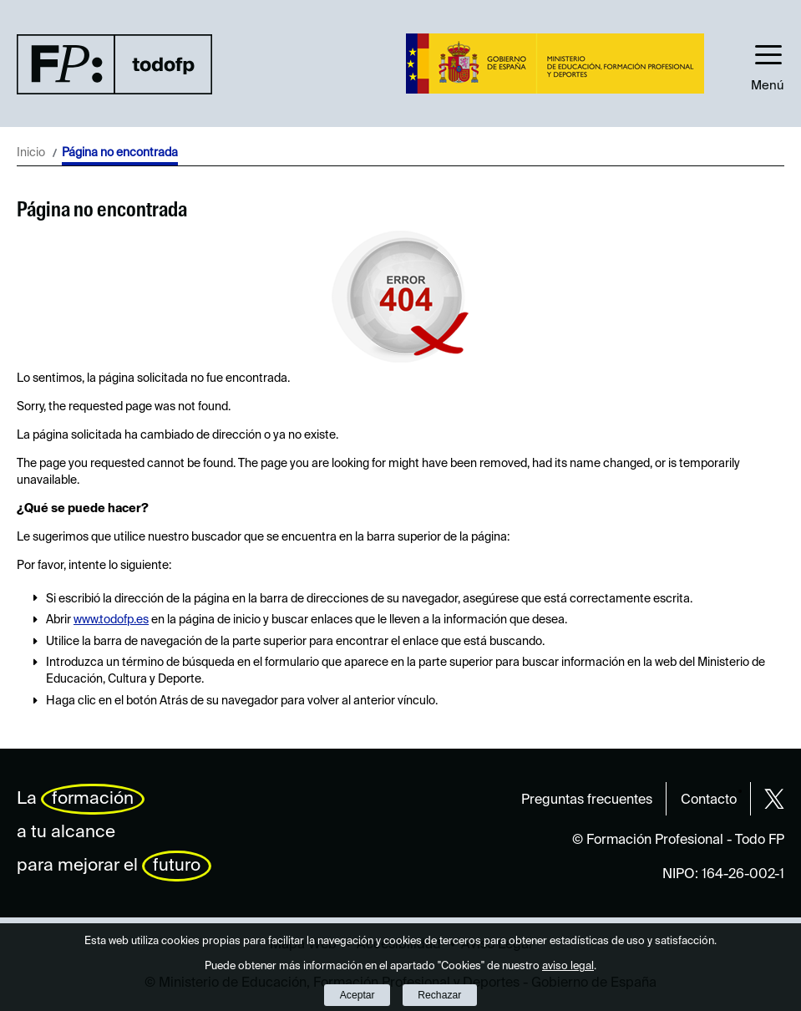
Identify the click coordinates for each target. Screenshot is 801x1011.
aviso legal (568, 966)
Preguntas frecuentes (586, 800)
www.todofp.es (111, 620)
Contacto (709, 800)
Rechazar (439, 995)
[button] (767, 63)
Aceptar (357, 995)
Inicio (31, 153)
